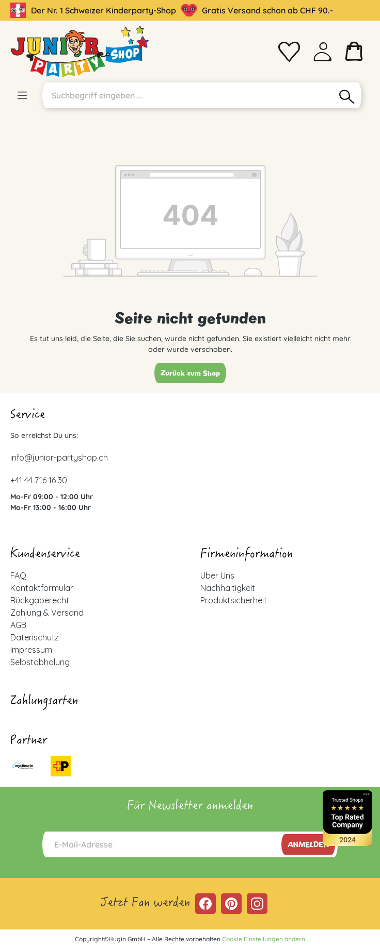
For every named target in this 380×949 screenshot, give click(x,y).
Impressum (31, 650)
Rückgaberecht (39, 600)
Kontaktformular (41, 588)
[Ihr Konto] (323, 51)
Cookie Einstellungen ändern (263, 939)
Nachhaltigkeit (227, 588)
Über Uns (217, 575)
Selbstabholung (40, 662)
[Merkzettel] (289, 51)
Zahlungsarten (44, 701)
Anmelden (308, 844)
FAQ (18, 575)
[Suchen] (347, 95)
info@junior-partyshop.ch (59, 457)
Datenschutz (34, 637)
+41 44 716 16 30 (38, 480)
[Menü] (22, 95)
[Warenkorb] (354, 51)
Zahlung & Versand (47, 612)
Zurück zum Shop (190, 373)
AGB (18, 625)
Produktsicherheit (233, 600)
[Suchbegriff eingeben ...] (187, 95)
